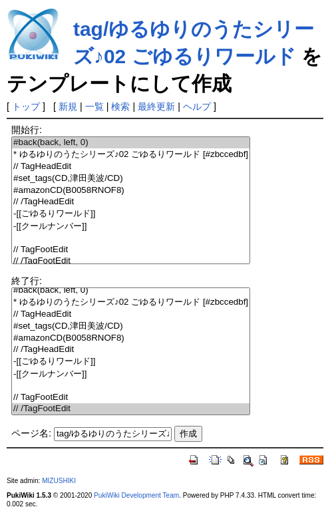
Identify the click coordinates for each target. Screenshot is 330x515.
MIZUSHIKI (59, 480)
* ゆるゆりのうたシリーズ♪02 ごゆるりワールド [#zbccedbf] (130, 154)
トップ (26, 106)
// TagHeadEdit (130, 166)
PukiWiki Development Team (136, 495)
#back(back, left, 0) (130, 142)
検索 (120, 106)
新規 (68, 106)
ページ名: (31, 433)
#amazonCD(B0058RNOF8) (130, 190)
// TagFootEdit (130, 250)
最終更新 (156, 106)
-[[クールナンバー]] (130, 226)
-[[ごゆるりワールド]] (130, 214)
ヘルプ (197, 106)
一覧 (94, 106)
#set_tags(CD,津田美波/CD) (130, 178)
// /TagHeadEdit (130, 202)
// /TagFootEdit (130, 261)
